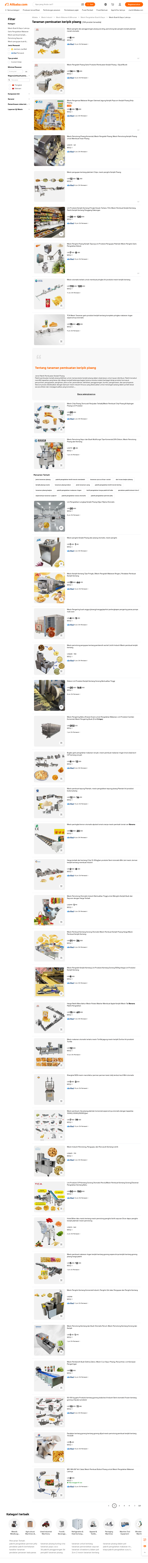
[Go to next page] (135, 1505)
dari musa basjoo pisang (124, 479)
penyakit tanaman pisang (52, 1552)
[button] (82, 4)
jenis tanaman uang (83, 485)
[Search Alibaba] (57, 4)
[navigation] (18, 762)
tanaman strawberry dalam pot (85, 1549)
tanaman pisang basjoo (44, 490)
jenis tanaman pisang (43, 479)
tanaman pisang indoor (63, 485)
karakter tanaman (17, 1549)
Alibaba (35, 17)
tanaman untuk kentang (82, 1544)
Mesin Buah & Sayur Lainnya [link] (119, 17)
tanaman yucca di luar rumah (100, 479)
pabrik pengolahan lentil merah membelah (70, 479)
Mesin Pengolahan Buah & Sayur (93, 17)
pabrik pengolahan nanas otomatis (74, 496)
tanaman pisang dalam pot (114, 1544)
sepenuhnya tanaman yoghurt (46, 496)
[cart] (113, 5)
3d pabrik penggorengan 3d (53, 1549)
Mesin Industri (46, 17)
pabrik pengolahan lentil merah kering (108, 485)
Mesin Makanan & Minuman (66, 17)
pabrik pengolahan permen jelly (102, 496)
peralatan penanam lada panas (22, 1552)
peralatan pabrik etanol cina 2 (128, 490)
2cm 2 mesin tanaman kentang (85, 1552)
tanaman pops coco (49, 1546)
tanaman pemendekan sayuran (85, 1546)
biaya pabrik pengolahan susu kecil (118, 1549)
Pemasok (85, 44)
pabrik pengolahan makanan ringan (69, 490)
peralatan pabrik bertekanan (21, 1546)
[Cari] (90, 4)
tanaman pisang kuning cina (53, 1544)
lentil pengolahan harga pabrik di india (100, 490)
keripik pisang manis (43, 485)
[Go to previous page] (109, 1505)
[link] (145, 1539)
